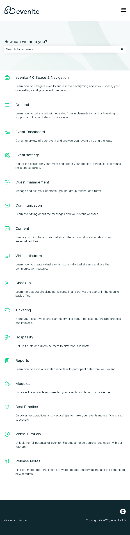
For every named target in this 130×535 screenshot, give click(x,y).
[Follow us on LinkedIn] (123, 511)
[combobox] (61, 49)
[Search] (122, 49)
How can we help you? (25, 41)
